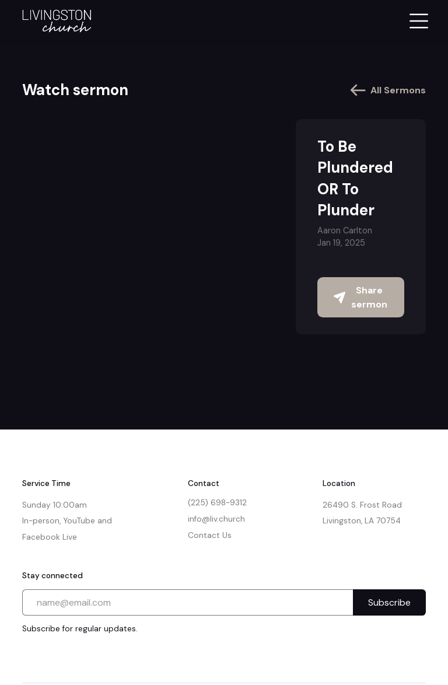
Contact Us (210, 535)
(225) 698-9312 (217, 503)
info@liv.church (216, 519)
